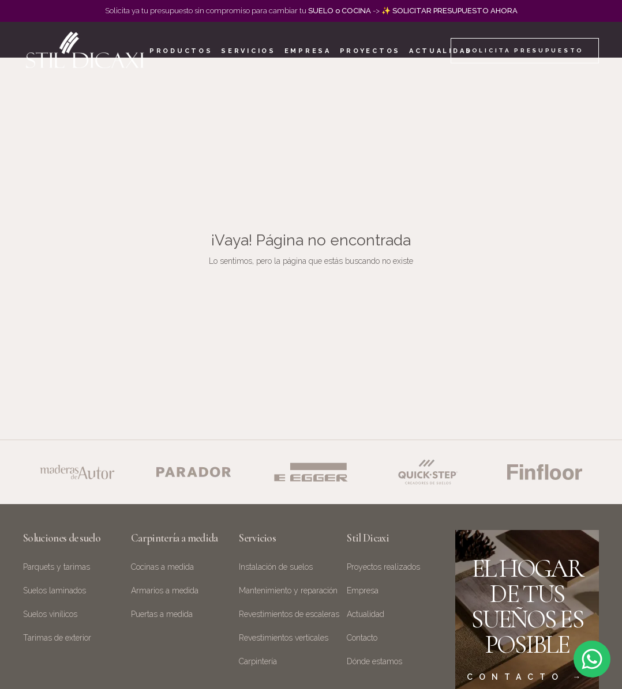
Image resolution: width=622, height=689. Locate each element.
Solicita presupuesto (525, 50)
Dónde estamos (374, 661)
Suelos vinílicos (50, 614)
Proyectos (370, 51)
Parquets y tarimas (56, 566)
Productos (180, 51)
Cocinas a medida (162, 566)
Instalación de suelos (276, 566)
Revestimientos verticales (283, 637)
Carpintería (258, 661)
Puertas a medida (162, 614)
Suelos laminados (54, 590)
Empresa (307, 51)
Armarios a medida (164, 590)
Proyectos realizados (383, 566)
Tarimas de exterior (57, 637)
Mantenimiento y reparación (288, 590)
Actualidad (441, 51)
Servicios (248, 51)
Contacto (362, 637)
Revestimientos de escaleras (289, 614)
